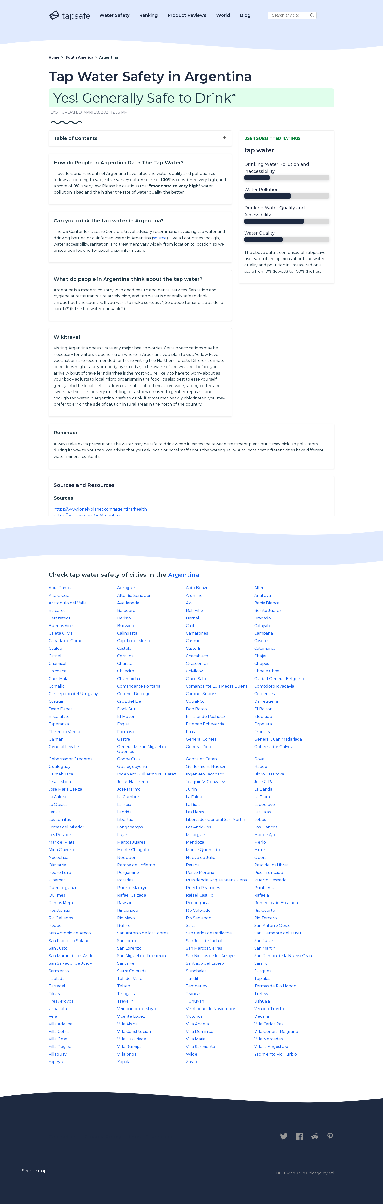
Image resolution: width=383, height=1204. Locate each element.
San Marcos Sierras (204, 948)
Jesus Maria (60, 781)
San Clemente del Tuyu (277, 933)
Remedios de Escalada (276, 902)
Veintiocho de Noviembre (210, 1008)
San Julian (264, 940)
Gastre (123, 739)
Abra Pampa (61, 588)
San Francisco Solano (69, 940)
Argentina (183, 574)
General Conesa (201, 739)
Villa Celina (59, 1031)
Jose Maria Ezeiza (65, 789)
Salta (191, 925)
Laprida (124, 812)
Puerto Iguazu (63, 887)
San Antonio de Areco (70, 933)
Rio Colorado (198, 910)
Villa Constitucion (134, 1031)
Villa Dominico (199, 1031)
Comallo (57, 686)
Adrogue (126, 588)
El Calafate (59, 716)
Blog (245, 15)
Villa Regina (60, 1046)
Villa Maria (195, 1039)
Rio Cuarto (264, 910)
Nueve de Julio (200, 857)
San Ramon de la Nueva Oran (283, 955)
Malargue (195, 834)
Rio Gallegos (61, 918)
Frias (190, 731)
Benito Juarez (268, 610)
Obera (260, 857)
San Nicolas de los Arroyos (211, 955)
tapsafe (70, 15)
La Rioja (193, 804)
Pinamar (57, 880)
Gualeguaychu (132, 766)
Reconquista (198, 902)
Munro (261, 850)
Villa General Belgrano (276, 1031)
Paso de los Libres (271, 865)
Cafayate (262, 625)
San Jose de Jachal (204, 940)
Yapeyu (56, 1061)
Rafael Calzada (131, 895)
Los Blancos (265, 827)
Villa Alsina (127, 1024)
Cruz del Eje (129, 701)
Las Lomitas (60, 819)
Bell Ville (194, 610)
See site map (34, 1170)
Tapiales (262, 978)
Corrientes (264, 693)
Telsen (123, 986)
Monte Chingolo (133, 850)
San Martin (264, 948)
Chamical (57, 663)
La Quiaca (58, 804)
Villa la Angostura (271, 1046)
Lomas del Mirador (66, 827)
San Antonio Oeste (272, 925)
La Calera (57, 797)
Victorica (194, 1016)
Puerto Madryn (132, 887)
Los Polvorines (62, 834)
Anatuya (262, 595)
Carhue (193, 641)
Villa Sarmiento (200, 1046)
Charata (124, 663)
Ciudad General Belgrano (279, 678)
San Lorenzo (129, 948)
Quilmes (57, 895)
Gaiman (56, 739)
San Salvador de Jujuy (70, 963)
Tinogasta (126, 993)
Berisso (124, 618)
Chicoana (57, 671)
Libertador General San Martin (215, 819)
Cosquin (56, 701)
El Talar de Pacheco (205, 716)
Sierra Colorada (132, 971)
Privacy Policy (103, 1137)
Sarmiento (59, 971)
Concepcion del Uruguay (73, 693)
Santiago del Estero (205, 963)
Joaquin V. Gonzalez (205, 781)
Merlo (260, 842)
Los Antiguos (198, 827)
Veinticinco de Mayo (136, 1008)
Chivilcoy (194, 671)
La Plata (262, 797)
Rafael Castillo (199, 895)
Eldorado (263, 716)
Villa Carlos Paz (269, 1024)
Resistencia (59, 910)
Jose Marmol (129, 789)
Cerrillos (125, 656)
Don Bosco (196, 709)
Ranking (148, 15)
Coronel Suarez (201, 693)
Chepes (261, 663)
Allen (259, 588)
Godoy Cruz (129, 759)
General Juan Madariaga (278, 739)
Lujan (122, 834)
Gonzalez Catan (201, 759)
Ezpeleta (263, 724)
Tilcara (55, 993)
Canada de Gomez (67, 641)
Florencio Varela (64, 731)
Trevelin (125, 1001)
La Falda (194, 797)
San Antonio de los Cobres (142, 933)
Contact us (63, 1137)
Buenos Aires (61, 625)
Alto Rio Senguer (134, 595)
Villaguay (58, 1054)
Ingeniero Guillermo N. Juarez (146, 774)
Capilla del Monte (134, 641)
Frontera (262, 731)
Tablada (56, 978)
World (223, 15)
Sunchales (196, 971)
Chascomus (197, 663)
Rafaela (261, 895)
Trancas (193, 993)
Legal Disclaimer (151, 1137)
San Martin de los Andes (72, 955)
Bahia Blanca (266, 603)
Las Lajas (262, 812)
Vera (53, 1016)
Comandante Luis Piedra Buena (217, 686)
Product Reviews (187, 15)
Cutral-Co (195, 701)
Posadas (125, 880)
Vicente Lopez (131, 1016)
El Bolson (263, 709)
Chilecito (125, 671)
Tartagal (57, 986)
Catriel (55, 656)
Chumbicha (128, 678)
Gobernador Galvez (273, 746)
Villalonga (127, 1054)
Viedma (261, 1016)
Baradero (126, 610)
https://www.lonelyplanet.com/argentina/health (100, 509)
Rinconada (127, 910)
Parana (193, 865)
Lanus (54, 812)
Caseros (261, 641)
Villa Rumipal (130, 1046)
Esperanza (59, 724)
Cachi (191, 625)
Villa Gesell (59, 1039)
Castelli (193, 648)
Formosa (125, 731)
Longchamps (130, 827)
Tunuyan (195, 1001)
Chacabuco (197, 656)
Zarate (192, 1061)
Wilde (191, 1054)
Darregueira (266, 701)
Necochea (58, 857)
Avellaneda (128, 603)
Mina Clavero (61, 850)
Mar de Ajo (264, 834)
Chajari (260, 656)
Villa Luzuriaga (131, 1039)
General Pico (198, 746)
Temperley (196, 986)
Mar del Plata (62, 842)
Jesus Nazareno (132, 781)
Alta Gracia (59, 595)
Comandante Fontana (138, 686)
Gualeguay (60, 766)
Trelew (261, 993)
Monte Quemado (203, 850)
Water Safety (114, 15)
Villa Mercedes (268, 1039)
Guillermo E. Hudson (206, 766)
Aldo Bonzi (196, 588)
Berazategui (61, 618)
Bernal (192, 618)
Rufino (124, 925)
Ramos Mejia (61, 902)
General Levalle (64, 746)
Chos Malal (59, 678)
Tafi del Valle (129, 978)
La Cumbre (128, 797)
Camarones (197, 633)
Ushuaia (262, 1001)
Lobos (260, 819)
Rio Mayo (126, 918)
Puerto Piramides (203, 887)
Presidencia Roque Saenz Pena (216, 880)
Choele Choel (267, 671)
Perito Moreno (200, 872)
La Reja (124, 804)
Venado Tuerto (269, 1008)
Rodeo (55, 925)
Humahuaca (61, 774)
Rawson (125, 902)
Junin (191, 789)
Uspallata (58, 1008)
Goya (259, 759)
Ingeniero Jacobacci (205, 774)
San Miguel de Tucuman (141, 955)
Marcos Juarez (131, 842)
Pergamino (128, 872)
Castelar (125, 648)
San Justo (58, 948)
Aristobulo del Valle (68, 603)
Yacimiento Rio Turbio (275, 1054)
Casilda (55, 648)
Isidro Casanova (269, 774)
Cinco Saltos (197, 678)
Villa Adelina (60, 1024)
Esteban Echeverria (205, 724)
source (160, 238)
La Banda (263, 789)
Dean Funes (60, 709)
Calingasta (127, 633)
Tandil (192, 978)
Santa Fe (125, 963)
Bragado (262, 618)
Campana (263, 633)
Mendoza (195, 842)
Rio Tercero (265, 918)
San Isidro (126, 940)
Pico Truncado (268, 872)
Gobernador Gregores (70, 759)
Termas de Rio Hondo (275, 986)
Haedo (260, 766)
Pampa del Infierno (136, 865)
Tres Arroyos (61, 1001)
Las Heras (195, 812)
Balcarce (57, 610)
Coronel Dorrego (133, 693)
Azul (190, 603)
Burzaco (125, 625)
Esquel (124, 724)
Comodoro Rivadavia (274, 686)
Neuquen (127, 857)
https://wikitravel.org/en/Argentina (87, 515)
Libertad (125, 819)
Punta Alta (265, 887)
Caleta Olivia (61, 633)
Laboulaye (264, 804)
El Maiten (126, 716)
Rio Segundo (198, 918)
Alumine (194, 595)
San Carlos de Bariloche (209, 933)
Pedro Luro (60, 872)
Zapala (123, 1061)
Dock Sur (126, 709)
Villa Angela (197, 1024)
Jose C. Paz (265, 781)
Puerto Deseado (270, 880)
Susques (262, 971)
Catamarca (264, 648)
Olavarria (57, 865)
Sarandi (261, 963)
